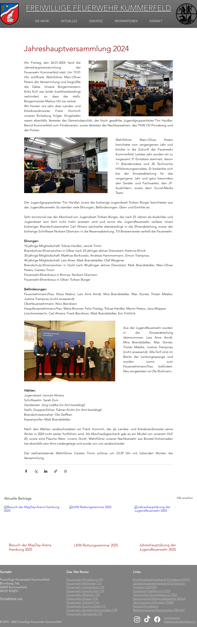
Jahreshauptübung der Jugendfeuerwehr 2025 (157, 547)
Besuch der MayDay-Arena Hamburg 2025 (30, 547)
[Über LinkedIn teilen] (46, 471)
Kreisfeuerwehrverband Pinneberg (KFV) (161, 579)
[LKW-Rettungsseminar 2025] (98, 521)
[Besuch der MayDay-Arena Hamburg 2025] (33, 521)
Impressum (172, 618)
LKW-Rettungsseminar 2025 (96, 545)
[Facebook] (157, 619)
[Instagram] (137, 619)
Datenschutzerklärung (179, 621)
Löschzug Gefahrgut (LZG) (151, 591)
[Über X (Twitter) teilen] (36, 471)
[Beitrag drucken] (65, 471)
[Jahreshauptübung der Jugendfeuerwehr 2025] (163, 521)
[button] (69, 21)
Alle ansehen (185, 498)
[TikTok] (147, 619)
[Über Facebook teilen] (26, 471)
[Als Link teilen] (55, 471)
